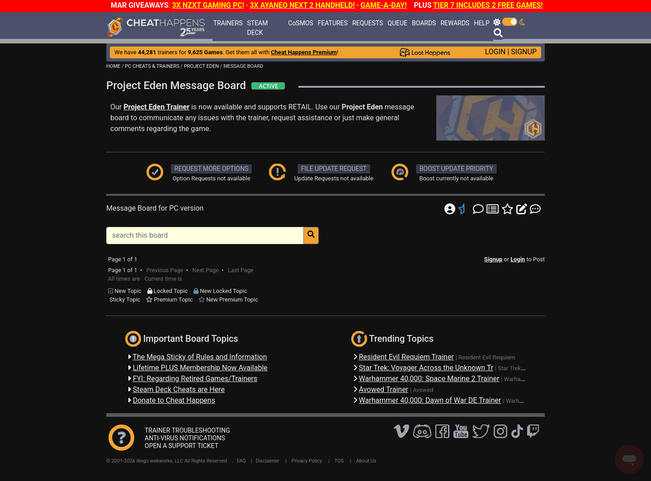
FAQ (241, 461)
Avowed (423, 390)
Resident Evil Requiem (486, 357)
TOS (339, 461)
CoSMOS (300, 23)
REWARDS (454, 23)
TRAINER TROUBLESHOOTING (187, 430)
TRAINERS (228, 23)
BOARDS (424, 23)
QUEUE (397, 23)
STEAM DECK (257, 27)
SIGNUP (524, 51)
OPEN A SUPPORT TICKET (181, 445)
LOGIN (495, 51)
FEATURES (333, 23)
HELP (481, 23)
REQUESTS (367, 23)
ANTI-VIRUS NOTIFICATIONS (185, 438)
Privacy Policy (307, 461)
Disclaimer (267, 461)
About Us (366, 461)
